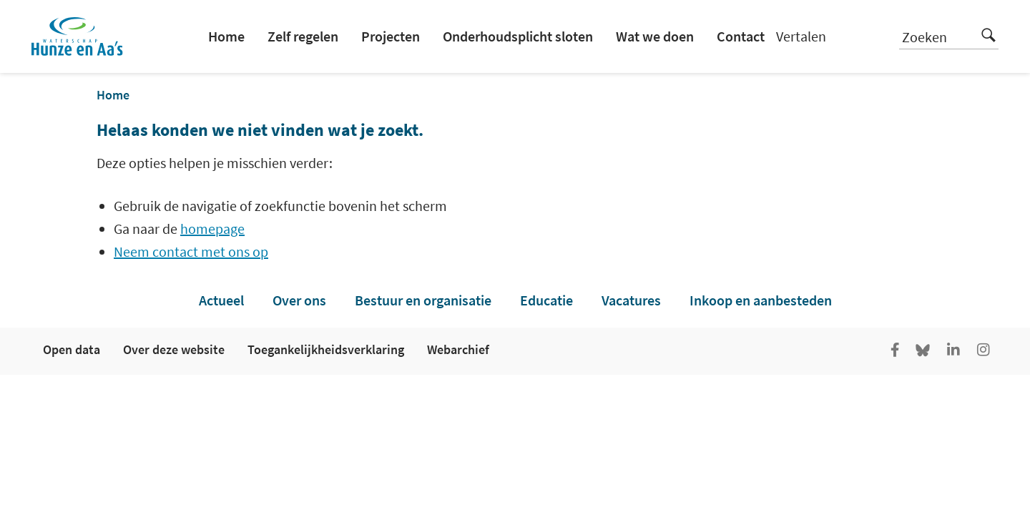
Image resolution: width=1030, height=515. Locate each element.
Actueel (221, 300)
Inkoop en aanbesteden (761, 300)
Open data (71, 349)
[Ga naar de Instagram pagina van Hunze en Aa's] (983, 351)
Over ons (299, 300)
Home (226, 36)
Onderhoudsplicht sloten (518, 36)
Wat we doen (655, 36)
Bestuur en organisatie (423, 300)
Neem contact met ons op (191, 251)
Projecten (390, 36)
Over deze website (174, 349)
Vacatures (631, 300)
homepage (212, 228)
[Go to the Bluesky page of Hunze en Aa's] (924, 351)
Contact (741, 36)
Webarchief (458, 349)
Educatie (546, 300)
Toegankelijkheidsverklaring (325, 349)
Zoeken (949, 35)
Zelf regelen (303, 36)
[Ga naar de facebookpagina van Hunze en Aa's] (895, 351)
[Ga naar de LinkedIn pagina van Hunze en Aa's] (953, 351)
